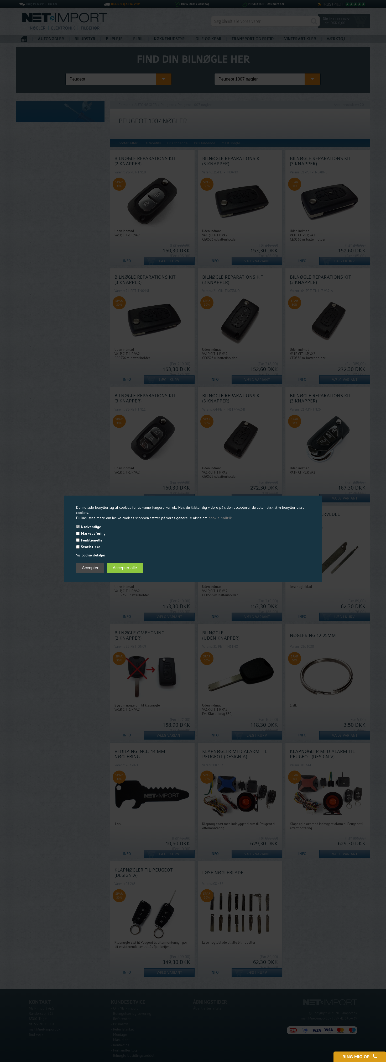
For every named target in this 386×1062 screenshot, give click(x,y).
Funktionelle (91, 540)
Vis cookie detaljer (90, 555)
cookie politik (220, 518)
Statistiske (90, 546)
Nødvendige (91, 526)
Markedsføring (93, 533)
